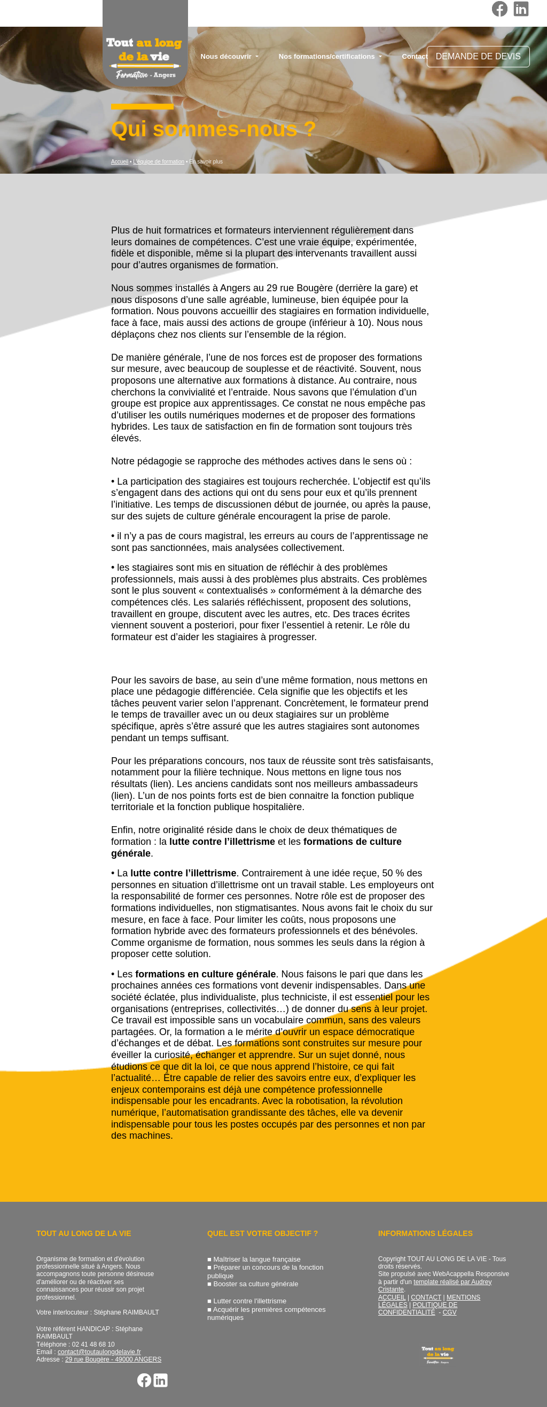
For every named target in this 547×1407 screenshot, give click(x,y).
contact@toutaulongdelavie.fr (99, 1352)
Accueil (119, 162)
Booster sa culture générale (255, 1284)
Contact (415, 56)
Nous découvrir (227, 56)
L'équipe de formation (158, 162)
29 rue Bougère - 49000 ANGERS (113, 1359)
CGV (450, 1312)
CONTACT (426, 1297)
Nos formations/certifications (328, 56)
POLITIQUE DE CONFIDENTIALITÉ (418, 1308)
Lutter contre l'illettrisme (249, 1301)
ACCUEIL (392, 1297)
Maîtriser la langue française (256, 1259)
